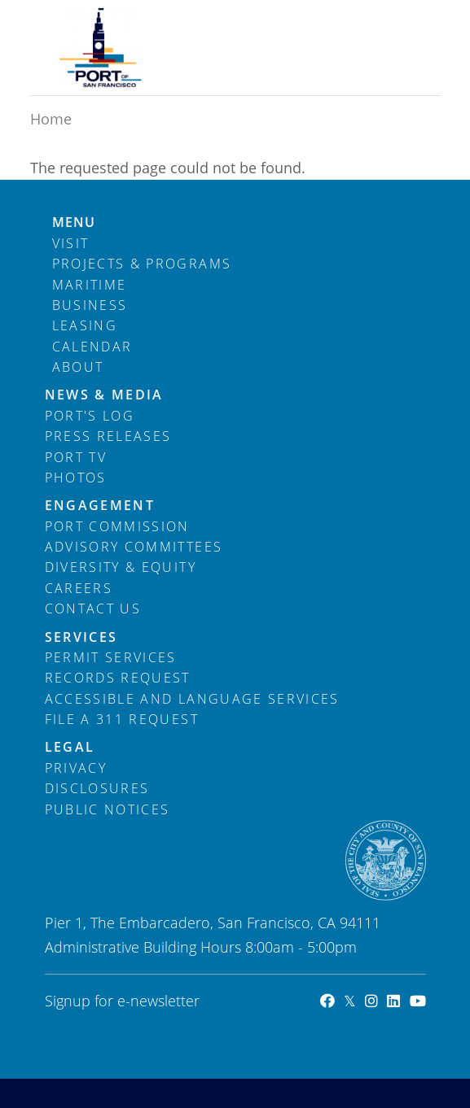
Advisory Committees (134, 547)
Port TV (76, 457)
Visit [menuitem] (71, 243)
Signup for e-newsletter (122, 1000)
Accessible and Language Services (192, 699)
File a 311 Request (122, 719)
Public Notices (107, 809)
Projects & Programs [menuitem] (142, 264)
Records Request (118, 678)
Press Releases (108, 436)
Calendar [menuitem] (92, 347)
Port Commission (117, 526)
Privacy (76, 768)
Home (51, 119)
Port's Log (90, 416)
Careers (78, 588)
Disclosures (97, 788)
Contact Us (93, 608)
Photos (76, 477)
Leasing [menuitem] (84, 325)
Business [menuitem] (90, 305)
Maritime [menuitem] (89, 285)
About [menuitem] (78, 367)
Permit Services (111, 657)
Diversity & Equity (120, 567)
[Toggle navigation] (401, 27)
